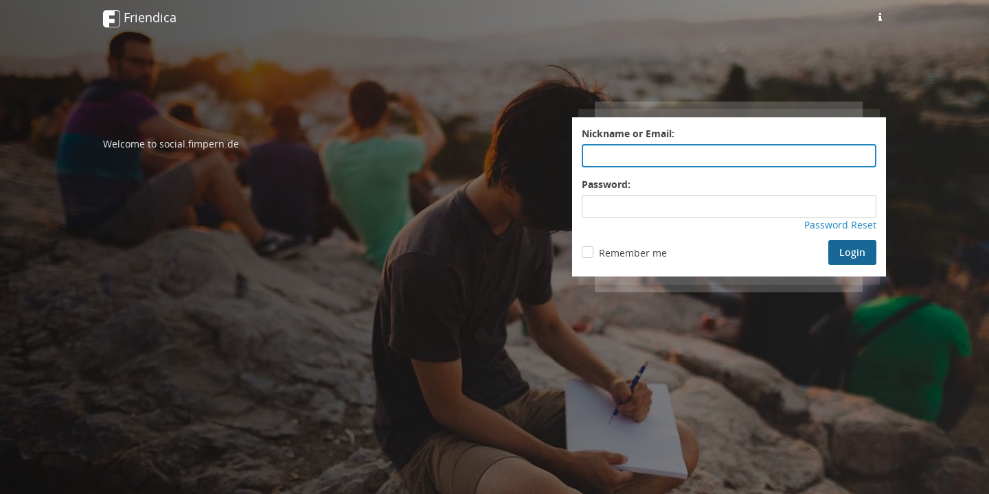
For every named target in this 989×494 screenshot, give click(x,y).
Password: (606, 184)
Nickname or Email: (628, 133)
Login (852, 252)
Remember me (633, 252)
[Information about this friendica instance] (879, 17)
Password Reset (840, 224)
